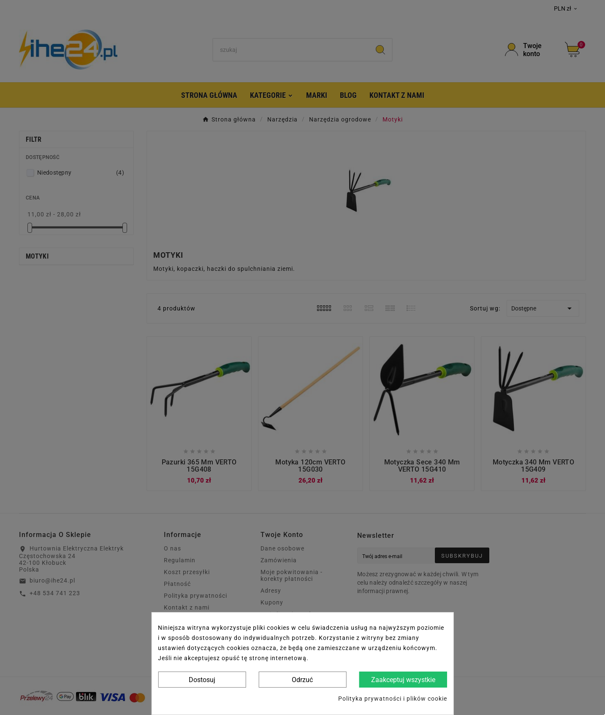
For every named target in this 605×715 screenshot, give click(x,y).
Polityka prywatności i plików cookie (392, 698)
